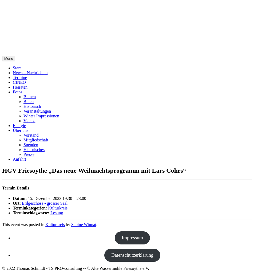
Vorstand (31, 135)
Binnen (29, 96)
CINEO (19, 82)
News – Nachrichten (30, 72)
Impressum (132, 237)
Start (17, 68)
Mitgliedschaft (35, 140)
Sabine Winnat (83, 224)
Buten (28, 101)
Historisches (34, 149)
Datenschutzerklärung (132, 255)
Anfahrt (19, 159)
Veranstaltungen (37, 111)
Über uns (20, 130)
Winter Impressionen (41, 116)
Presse (28, 154)
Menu (8, 59)
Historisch (32, 106)
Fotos (17, 92)
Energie (19, 125)
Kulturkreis (58, 208)
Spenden (30, 145)
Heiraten (20, 87)
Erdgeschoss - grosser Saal (45, 203)
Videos (29, 120)
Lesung (56, 213)
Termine (20, 77)
